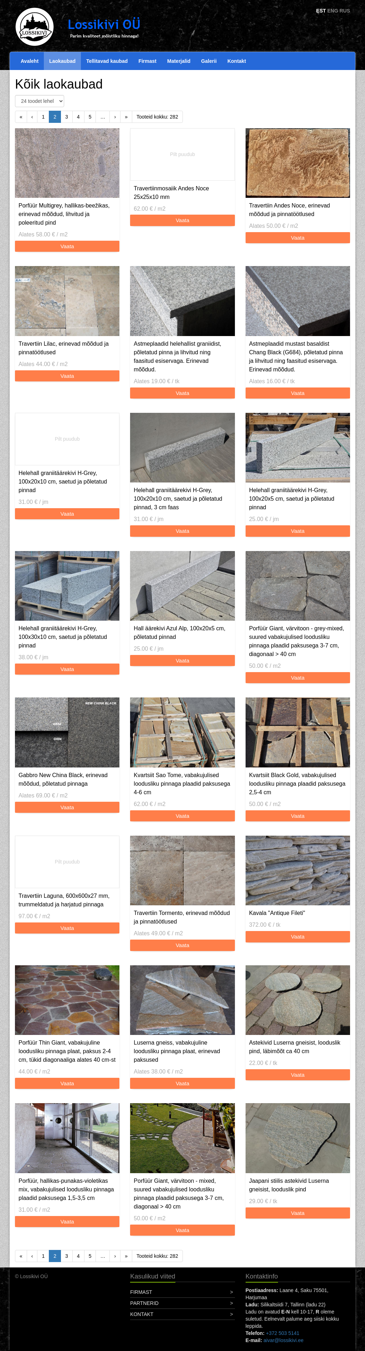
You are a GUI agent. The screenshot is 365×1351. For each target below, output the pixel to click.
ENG (332, 11)
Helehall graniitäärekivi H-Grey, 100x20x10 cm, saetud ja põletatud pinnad (63, 481)
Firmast (147, 61)
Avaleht (29, 61)
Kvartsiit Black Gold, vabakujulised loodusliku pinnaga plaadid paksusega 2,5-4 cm (297, 783)
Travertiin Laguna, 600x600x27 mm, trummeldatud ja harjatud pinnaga (64, 900)
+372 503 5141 (282, 1333)
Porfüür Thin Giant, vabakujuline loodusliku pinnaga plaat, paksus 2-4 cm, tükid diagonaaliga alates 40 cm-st (67, 1051)
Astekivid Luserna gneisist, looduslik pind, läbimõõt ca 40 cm (294, 1047)
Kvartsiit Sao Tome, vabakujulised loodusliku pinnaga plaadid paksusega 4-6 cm (182, 783)
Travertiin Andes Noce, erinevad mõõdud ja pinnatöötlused (289, 209)
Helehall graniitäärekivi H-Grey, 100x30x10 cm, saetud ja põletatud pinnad (63, 637)
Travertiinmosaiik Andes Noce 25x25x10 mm (171, 192)
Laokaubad (62, 61)
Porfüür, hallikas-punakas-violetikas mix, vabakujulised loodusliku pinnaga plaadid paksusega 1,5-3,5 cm (66, 1189)
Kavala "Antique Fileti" (277, 913)
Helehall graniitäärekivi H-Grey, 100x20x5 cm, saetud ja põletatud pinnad (291, 498)
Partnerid (144, 1303)
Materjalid (178, 61)
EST (321, 11)
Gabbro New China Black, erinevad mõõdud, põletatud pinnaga (63, 779)
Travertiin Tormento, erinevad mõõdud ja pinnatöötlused (182, 917)
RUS (344, 11)
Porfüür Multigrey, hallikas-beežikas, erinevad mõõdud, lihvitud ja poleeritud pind (64, 214)
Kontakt (236, 61)
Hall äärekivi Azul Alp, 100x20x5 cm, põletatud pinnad (179, 632)
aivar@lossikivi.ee (283, 1340)
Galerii (209, 61)
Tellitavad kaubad (107, 61)
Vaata (67, 246)
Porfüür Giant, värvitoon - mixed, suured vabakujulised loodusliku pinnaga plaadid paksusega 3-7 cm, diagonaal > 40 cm (179, 1194)
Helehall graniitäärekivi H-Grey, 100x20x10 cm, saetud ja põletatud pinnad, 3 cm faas (178, 498)
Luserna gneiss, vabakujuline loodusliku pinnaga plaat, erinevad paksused (177, 1051)
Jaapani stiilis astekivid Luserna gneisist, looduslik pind (289, 1185)
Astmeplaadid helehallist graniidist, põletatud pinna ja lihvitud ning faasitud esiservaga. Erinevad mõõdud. (177, 356)
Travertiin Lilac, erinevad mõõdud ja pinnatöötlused (64, 348)
